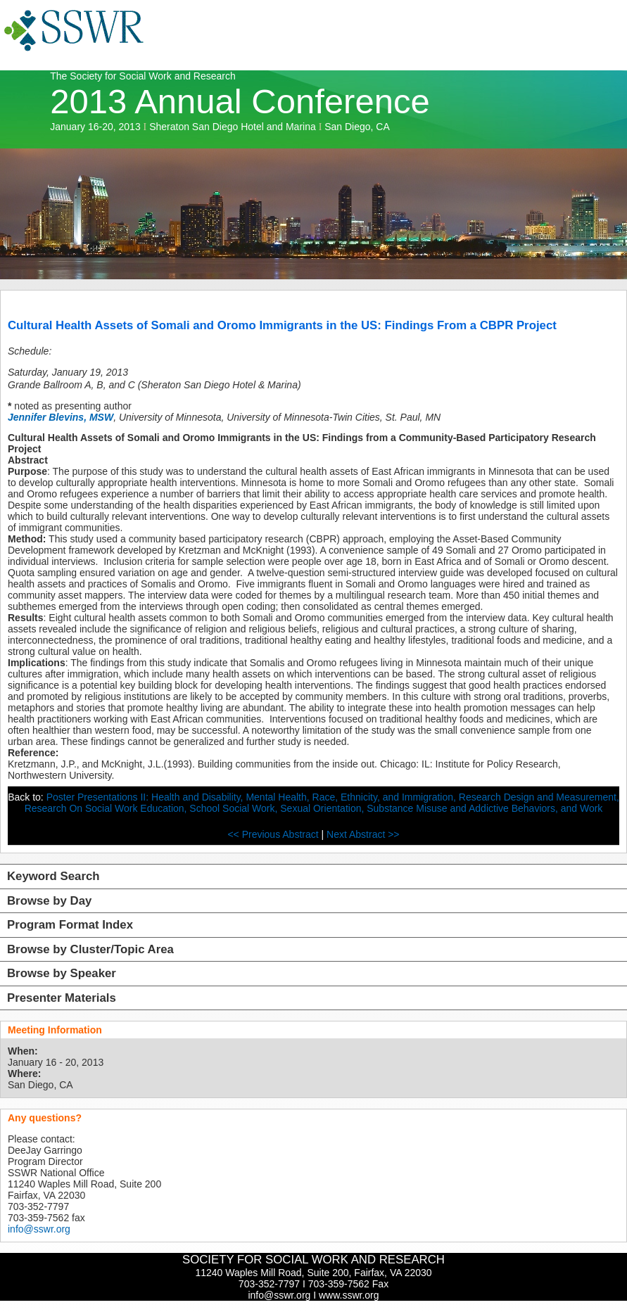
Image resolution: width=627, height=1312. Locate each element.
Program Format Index (70, 924)
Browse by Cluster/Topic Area (90, 949)
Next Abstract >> (363, 834)
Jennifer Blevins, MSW (60, 417)
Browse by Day (49, 900)
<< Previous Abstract (274, 834)
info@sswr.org (39, 1229)
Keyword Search (53, 876)
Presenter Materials (61, 998)
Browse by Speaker (61, 973)
